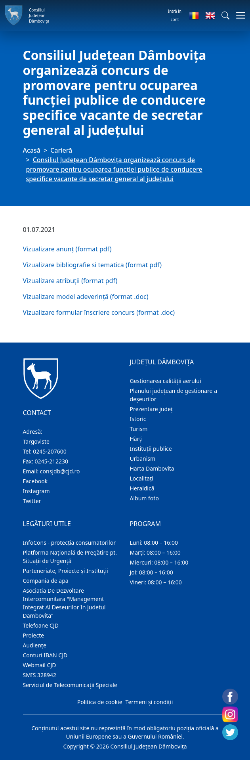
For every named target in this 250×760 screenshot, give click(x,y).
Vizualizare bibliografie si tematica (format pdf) (92, 264)
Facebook (35, 481)
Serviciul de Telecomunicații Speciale (70, 685)
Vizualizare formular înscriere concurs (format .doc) (99, 312)
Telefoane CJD (41, 625)
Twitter (32, 501)
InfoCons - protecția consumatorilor (69, 542)
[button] (225, 15)
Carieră (61, 150)
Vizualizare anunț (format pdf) (67, 249)
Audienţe (34, 645)
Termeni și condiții (149, 702)
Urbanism (143, 458)
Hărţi (136, 438)
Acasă (31, 150)
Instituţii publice (151, 448)
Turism (139, 429)
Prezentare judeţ (151, 409)
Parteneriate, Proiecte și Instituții (65, 570)
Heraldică (142, 488)
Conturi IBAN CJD (45, 655)
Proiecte (33, 635)
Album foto (144, 498)
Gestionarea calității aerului (165, 381)
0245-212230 (51, 461)
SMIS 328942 (40, 675)
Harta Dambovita (152, 468)
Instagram (36, 491)
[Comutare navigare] (238, 15)
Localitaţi (141, 478)
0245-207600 (50, 451)
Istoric (138, 419)
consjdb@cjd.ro (60, 471)
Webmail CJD (39, 665)
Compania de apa (46, 580)
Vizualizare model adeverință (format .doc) (86, 296)
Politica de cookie (99, 702)
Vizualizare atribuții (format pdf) (70, 280)
